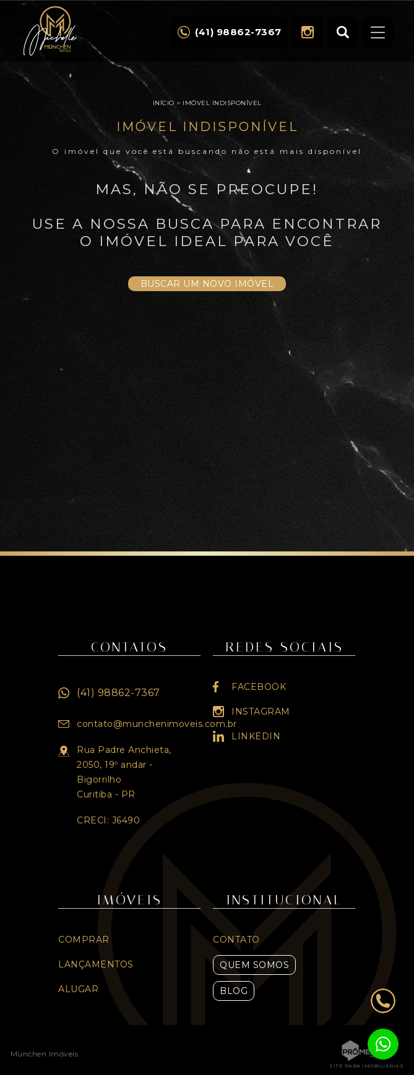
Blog (234, 990)
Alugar (78, 989)
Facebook (258, 686)
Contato (236, 939)
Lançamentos (96, 964)
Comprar (84, 939)
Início (164, 103)
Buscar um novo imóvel (207, 283)
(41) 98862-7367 (118, 693)
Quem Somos (254, 965)
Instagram (307, 32)
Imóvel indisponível (222, 103)
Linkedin (255, 736)
